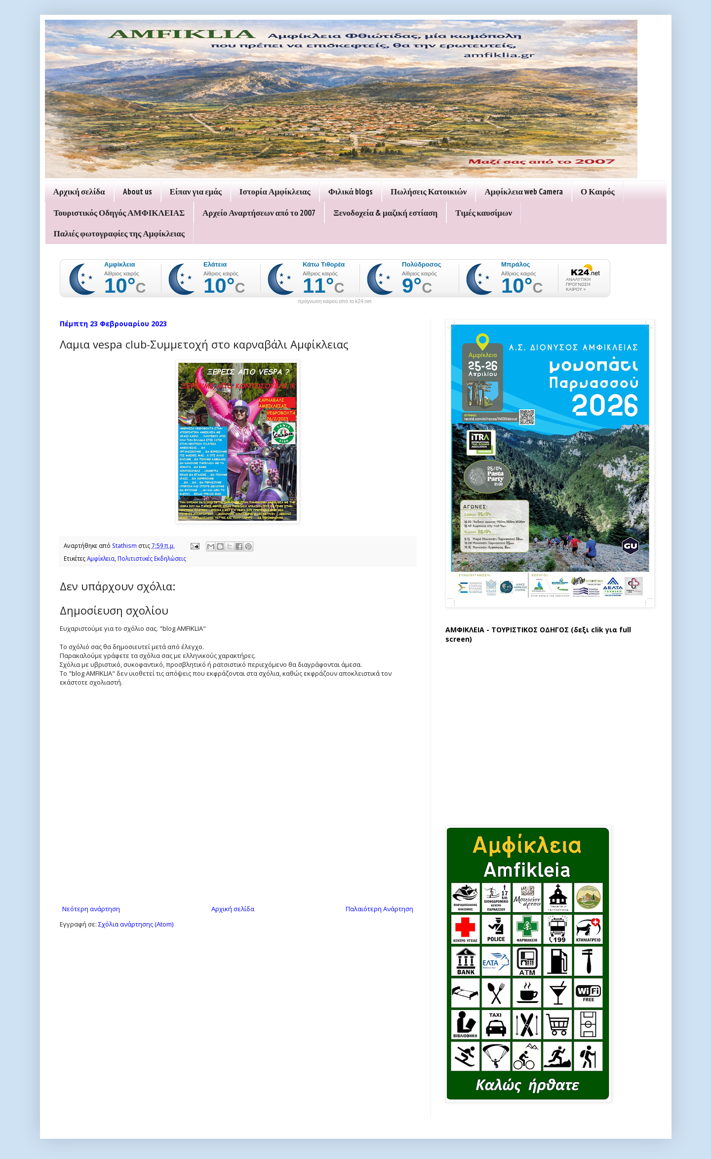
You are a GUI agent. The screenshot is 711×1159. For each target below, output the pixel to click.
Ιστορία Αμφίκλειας (275, 191)
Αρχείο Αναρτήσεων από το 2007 (259, 212)
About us (137, 191)
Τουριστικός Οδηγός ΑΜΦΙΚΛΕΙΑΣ (119, 212)
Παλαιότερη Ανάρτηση (379, 908)
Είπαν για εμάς (196, 191)
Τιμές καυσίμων (483, 212)
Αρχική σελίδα (79, 191)
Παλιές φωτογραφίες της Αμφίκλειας (119, 233)
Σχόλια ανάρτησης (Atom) (135, 924)
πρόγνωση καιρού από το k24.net (335, 301)
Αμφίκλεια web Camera (523, 191)
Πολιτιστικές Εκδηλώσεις (152, 558)
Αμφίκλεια (101, 558)
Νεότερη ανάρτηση (91, 908)
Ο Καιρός (598, 191)
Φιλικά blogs (350, 191)
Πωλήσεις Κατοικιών (429, 191)
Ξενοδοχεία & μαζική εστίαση (385, 212)
